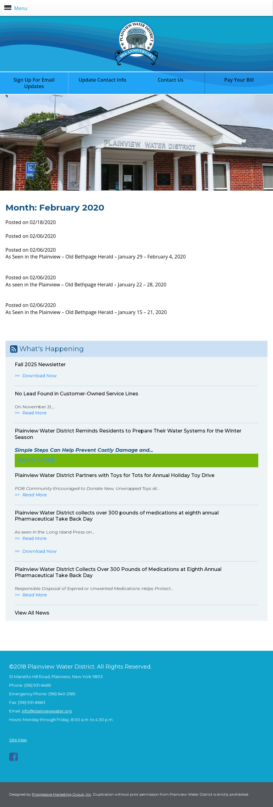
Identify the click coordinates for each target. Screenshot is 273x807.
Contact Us (170, 79)
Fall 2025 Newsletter (40, 364)
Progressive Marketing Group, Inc (61, 794)
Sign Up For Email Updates (34, 83)
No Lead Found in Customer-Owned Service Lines (76, 394)
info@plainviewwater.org (47, 710)
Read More (34, 413)
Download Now (39, 375)
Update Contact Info (102, 79)
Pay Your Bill (239, 79)
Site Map (18, 739)
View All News (32, 613)
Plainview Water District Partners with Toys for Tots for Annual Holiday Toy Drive (114, 475)
